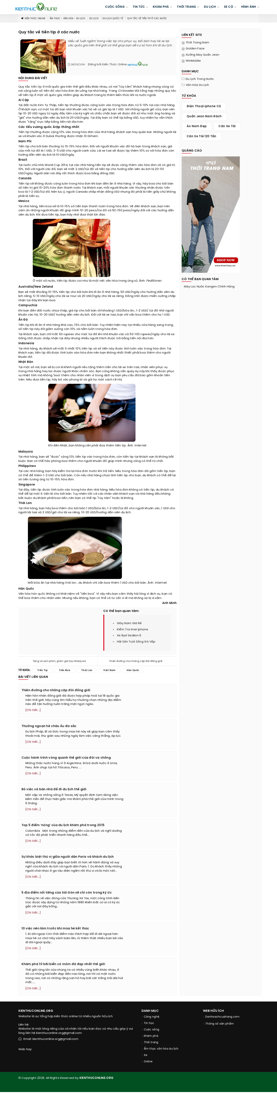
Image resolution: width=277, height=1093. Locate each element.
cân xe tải (227, 126)
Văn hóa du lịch (197, 85)
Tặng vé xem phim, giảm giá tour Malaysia (59, 661)
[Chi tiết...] (33, 710)
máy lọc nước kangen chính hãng (209, 286)
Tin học (149, 1024)
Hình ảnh (248, 7)
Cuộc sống (151, 1030)
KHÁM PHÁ (161, 7)
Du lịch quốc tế (113, 18)
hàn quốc (38, 593)
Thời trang (151, 1043)
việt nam (109, 670)
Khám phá (151, 1037)
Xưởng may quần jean (202, 54)
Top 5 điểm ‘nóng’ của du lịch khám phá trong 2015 (63, 825)
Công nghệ (152, 1017)
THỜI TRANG (186, 7)
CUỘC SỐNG (115, 7)
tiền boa (64, 670)
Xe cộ (228, 7)
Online (148, 1062)
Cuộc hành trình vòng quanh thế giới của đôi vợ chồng (66, 758)
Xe (146, 1056)
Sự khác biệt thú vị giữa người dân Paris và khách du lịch (68, 857)
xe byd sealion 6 (129, 635)
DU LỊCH (210, 7)
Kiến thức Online (33, 18)
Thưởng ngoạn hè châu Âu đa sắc (49, 726)
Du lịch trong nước (200, 79)
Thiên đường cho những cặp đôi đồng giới (135, 661)
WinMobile (193, 60)
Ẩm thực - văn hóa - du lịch (67, 18)
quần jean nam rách (204, 116)
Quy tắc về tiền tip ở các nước (147, 18)
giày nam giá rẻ (129, 623)
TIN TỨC (139, 7)
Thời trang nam (197, 42)
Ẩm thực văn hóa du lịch (161, 1049)
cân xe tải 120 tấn (201, 136)
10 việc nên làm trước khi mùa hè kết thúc (55, 929)
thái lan (70, 582)
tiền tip (36, 86)
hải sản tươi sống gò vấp (136, 641)
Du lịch (93, 18)
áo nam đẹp (197, 126)
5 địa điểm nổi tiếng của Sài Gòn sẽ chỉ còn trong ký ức (67, 893)
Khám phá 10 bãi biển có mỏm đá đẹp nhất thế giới (63, 965)
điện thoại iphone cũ (204, 106)
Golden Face (195, 48)
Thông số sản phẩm (219, 1024)
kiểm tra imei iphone (132, 629)
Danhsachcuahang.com (222, 1017)
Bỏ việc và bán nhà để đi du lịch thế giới (54, 789)
